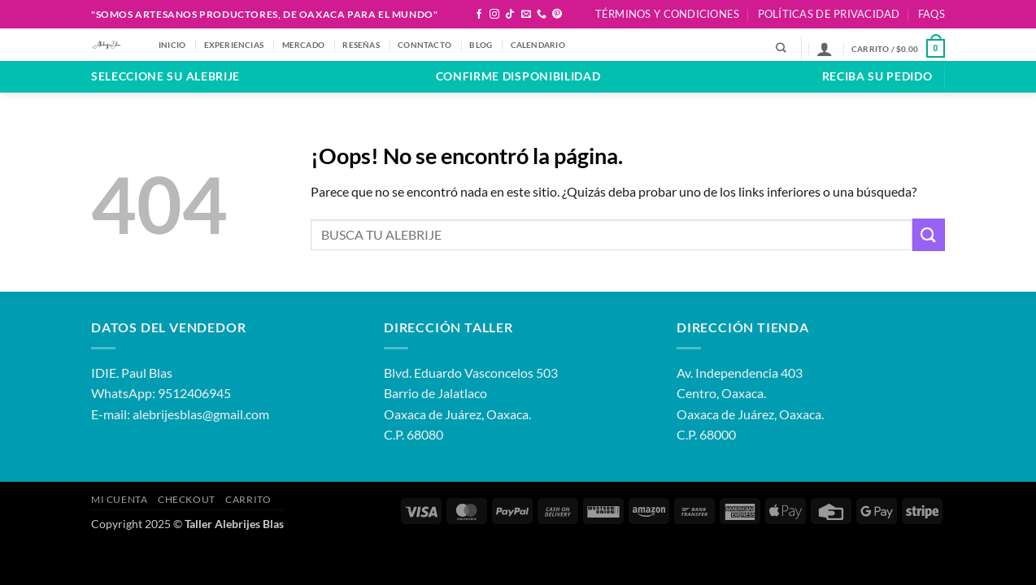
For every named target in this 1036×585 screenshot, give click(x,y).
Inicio (172, 45)
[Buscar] (781, 48)
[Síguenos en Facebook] (479, 14)
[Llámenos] (541, 14)
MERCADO (303, 45)
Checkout (186, 499)
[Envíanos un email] (526, 14)
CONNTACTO (424, 45)
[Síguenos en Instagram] (494, 14)
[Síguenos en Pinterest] (557, 14)
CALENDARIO (538, 45)
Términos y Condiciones (667, 13)
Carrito (248, 499)
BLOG (480, 45)
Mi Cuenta (119, 499)
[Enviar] (928, 234)
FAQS (931, 13)
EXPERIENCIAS (234, 45)
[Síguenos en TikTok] (510, 14)
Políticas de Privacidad (829, 13)
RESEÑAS (360, 45)
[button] (824, 49)
